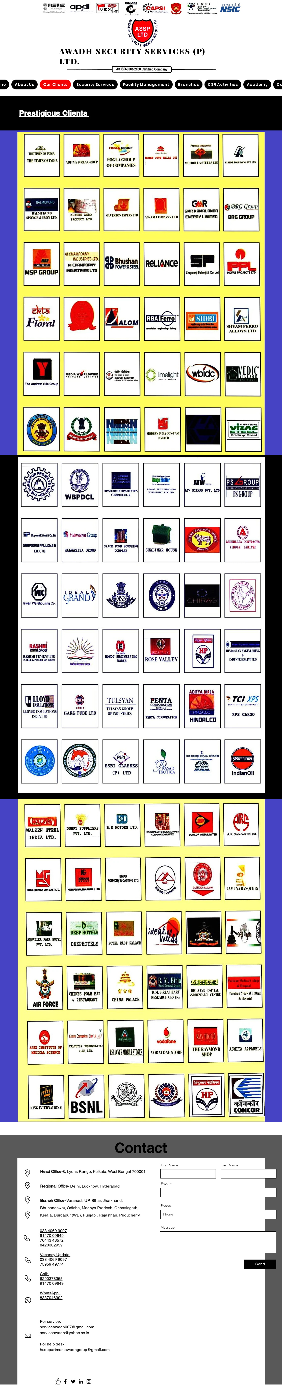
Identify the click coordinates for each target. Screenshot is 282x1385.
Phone (166, 1205)
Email (165, 1184)
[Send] (260, 1264)
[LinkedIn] (81, 1381)
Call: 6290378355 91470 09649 (52, 1278)
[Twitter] (73, 1381)
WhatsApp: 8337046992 (51, 1295)
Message (168, 1227)
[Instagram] (89, 1381)
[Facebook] (65, 1381)
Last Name (229, 1165)
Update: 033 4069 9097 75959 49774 (55, 1259)
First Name (169, 1165)
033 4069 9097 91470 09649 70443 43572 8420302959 (53, 1237)
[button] (24, 84)
